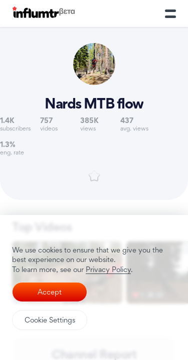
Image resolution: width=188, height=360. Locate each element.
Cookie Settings (50, 320)
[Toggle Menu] (170, 13)
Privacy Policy (108, 269)
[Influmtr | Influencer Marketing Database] (43, 14)
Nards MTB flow (94, 103)
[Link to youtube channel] (94, 79)
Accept (50, 292)
